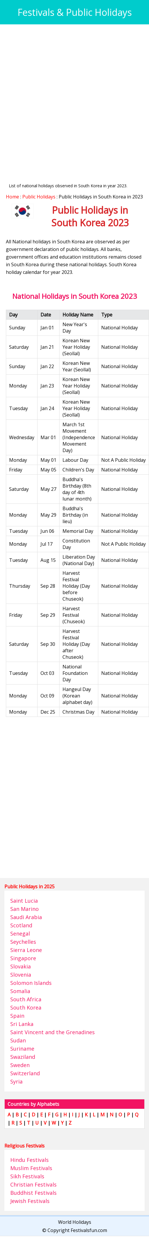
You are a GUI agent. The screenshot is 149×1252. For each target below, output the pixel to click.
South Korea (25, 1007)
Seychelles (23, 941)
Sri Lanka (21, 1023)
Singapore (23, 958)
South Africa (25, 999)
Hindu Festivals (29, 1159)
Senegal (20, 933)
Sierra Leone (26, 949)
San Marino (24, 908)
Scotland (21, 925)
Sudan (18, 1040)
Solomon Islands (31, 982)
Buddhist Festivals (33, 1192)
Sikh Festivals (27, 1176)
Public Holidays (38, 196)
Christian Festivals (33, 1184)
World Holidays (74, 1222)
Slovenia (20, 974)
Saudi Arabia (26, 917)
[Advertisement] (68, 98)
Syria (16, 1081)
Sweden (20, 1065)
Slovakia (20, 966)
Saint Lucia (24, 900)
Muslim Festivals (31, 1168)
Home (12, 196)
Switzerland (25, 1073)
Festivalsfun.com (89, 1230)
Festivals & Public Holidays (75, 12)
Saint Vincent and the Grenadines (52, 1032)
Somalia (20, 991)
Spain (17, 1015)
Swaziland (22, 1056)
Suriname (22, 1048)
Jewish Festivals (30, 1200)
